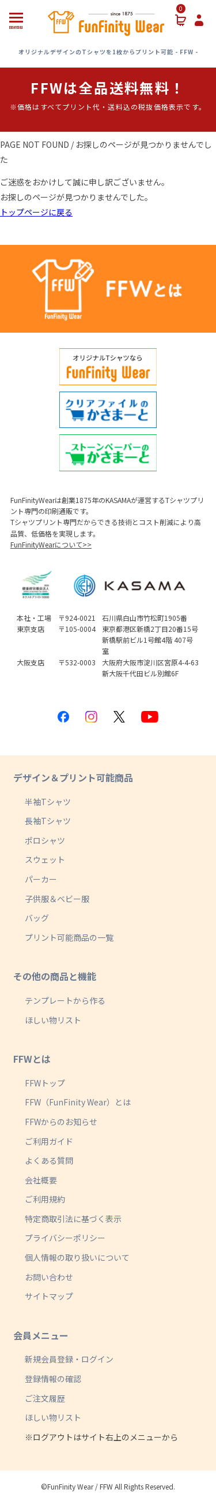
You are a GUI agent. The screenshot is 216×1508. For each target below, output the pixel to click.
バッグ (37, 918)
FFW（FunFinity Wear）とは (78, 1102)
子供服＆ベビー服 (57, 898)
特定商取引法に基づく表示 (73, 1218)
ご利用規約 (45, 1199)
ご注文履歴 (45, 1398)
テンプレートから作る (65, 1000)
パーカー (41, 879)
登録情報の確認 (53, 1378)
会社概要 (41, 1180)
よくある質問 (49, 1160)
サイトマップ (49, 1296)
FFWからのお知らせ (61, 1121)
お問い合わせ (49, 1277)
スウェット (45, 859)
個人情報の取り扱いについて (77, 1257)
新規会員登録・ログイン (69, 1359)
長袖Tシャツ (48, 820)
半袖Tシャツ (48, 801)
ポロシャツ (45, 840)
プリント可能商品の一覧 (69, 937)
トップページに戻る (36, 212)
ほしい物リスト (53, 1020)
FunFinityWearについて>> (51, 544)
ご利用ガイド (49, 1141)
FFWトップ (45, 1083)
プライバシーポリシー (65, 1237)
